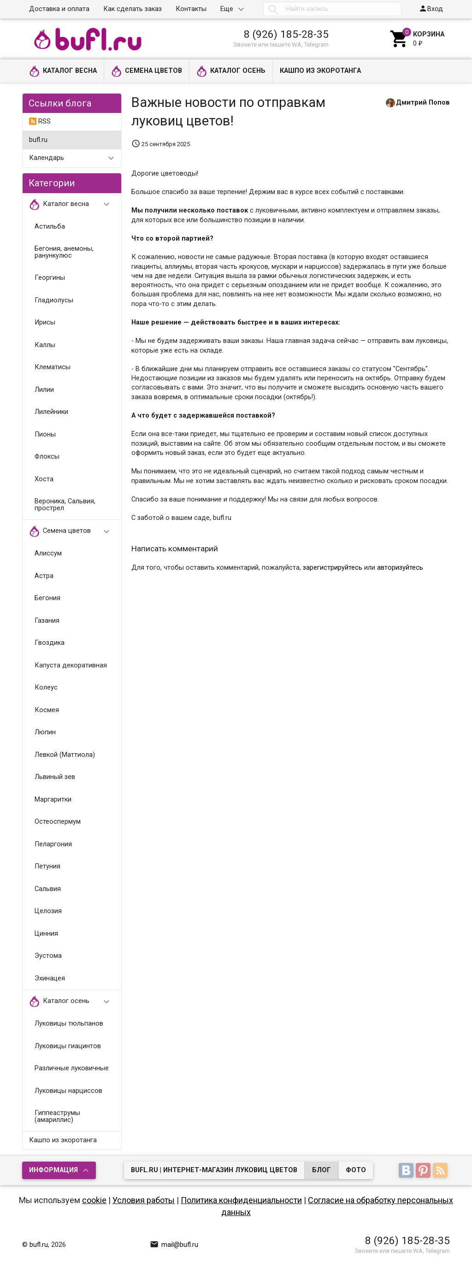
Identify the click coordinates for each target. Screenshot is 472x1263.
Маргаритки (53, 799)
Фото (356, 1170)
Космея (47, 710)
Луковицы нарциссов (68, 1091)
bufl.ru (38, 140)
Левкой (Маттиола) (65, 755)
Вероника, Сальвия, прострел (65, 504)
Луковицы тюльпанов (69, 1023)
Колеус (46, 687)
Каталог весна (63, 71)
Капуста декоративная (71, 665)
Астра (44, 576)
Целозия (48, 911)
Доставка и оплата (59, 9)
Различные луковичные (72, 1068)
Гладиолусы (54, 300)
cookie (94, 1200)
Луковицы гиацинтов (68, 1046)
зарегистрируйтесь (332, 568)
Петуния (47, 866)
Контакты (191, 9)
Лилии (44, 390)
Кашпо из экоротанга (320, 71)
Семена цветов (146, 71)
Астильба (50, 226)
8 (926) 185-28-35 (286, 34)
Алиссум (48, 553)
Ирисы (45, 322)
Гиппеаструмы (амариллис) (57, 1116)
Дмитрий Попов (423, 102)
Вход (431, 8)
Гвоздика (50, 643)
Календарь (46, 158)
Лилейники (51, 412)
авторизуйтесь (400, 568)
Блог (321, 1170)
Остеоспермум (58, 822)
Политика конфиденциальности (241, 1200)
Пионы (45, 434)
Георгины (50, 278)
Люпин (45, 732)
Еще (226, 9)
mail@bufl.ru (174, 1245)
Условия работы (143, 1200)
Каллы (45, 345)
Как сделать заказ (132, 9)
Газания (47, 621)
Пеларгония (53, 844)
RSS (40, 122)
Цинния (46, 934)
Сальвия (48, 889)
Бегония (47, 598)
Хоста (44, 479)
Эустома (48, 956)
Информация (53, 1170)
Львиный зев (55, 777)
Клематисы (53, 367)
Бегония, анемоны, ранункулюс (64, 252)
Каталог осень (231, 71)
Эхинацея (50, 978)
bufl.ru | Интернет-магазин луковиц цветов (214, 1170)
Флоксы (47, 456)
